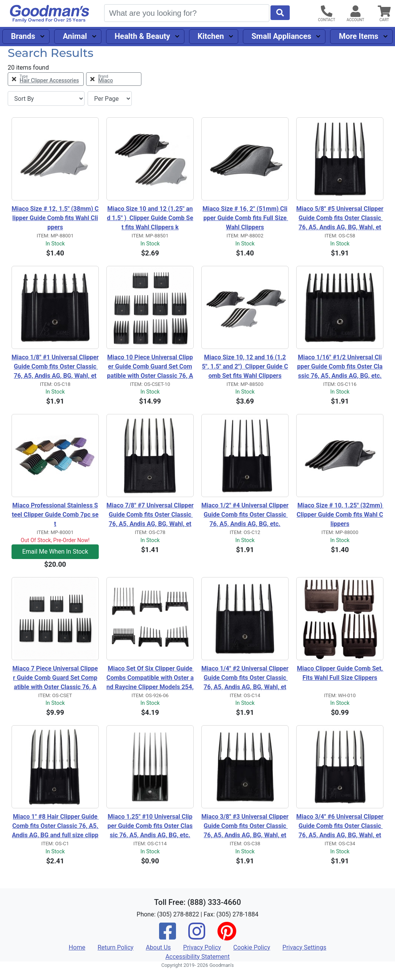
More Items (358, 36)
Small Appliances (282, 36)
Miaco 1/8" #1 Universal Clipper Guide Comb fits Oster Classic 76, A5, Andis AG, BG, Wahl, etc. (55, 367)
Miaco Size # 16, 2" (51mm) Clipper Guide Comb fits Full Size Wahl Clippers (245, 218)
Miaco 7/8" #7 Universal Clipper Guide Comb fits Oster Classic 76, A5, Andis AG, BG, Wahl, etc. (150, 515)
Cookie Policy (251, 947)
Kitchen (211, 36)
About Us (158, 947)
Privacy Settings (304, 947)
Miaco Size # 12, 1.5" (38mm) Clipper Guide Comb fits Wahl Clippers (55, 218)
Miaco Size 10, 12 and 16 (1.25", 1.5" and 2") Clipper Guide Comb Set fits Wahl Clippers (245, 366)
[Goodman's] (49, 14)
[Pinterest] (226, 936)
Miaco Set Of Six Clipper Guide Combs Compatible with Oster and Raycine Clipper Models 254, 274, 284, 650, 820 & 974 (150, 678)
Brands (23, 36)
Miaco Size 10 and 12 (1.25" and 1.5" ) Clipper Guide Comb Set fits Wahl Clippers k (150, 218)
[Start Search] (280, 12)
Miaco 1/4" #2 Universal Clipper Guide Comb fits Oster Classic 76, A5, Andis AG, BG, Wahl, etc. (245, 678)
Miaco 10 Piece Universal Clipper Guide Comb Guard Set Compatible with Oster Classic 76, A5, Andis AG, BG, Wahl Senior (150, 367)
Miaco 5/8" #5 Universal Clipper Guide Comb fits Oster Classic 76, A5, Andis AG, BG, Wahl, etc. (339, 218)
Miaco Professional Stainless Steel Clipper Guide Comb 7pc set (55, 514)
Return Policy (115, 947)
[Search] (186, 13)
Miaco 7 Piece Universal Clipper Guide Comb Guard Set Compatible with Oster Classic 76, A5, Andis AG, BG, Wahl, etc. (55, 678)
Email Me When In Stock (55, 551)
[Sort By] (46, 98)
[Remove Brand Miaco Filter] (113, 79)
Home (77, 947)
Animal (75, 36)
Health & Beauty (142, 36)
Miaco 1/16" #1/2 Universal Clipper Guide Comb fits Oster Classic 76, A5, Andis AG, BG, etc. (339, 366)
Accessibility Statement (197, 956)
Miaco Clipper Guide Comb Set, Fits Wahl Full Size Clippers (340, 673)
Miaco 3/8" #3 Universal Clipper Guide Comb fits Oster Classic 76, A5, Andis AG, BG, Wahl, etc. (245, 826)
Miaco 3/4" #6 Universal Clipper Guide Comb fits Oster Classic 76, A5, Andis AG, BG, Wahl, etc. (339, 826)
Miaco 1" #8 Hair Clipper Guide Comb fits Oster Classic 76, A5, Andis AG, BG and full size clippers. (55, 826)
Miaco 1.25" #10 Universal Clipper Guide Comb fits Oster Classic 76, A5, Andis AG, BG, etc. (150, 826)
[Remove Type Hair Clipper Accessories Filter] (46, 79)
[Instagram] (196, 936)
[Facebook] (167, 936)
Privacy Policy (202, 947)
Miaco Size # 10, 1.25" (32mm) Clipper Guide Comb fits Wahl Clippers (340, 514)
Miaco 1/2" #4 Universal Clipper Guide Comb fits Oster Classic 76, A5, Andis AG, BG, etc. (245, 514)
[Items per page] (110, 98)
